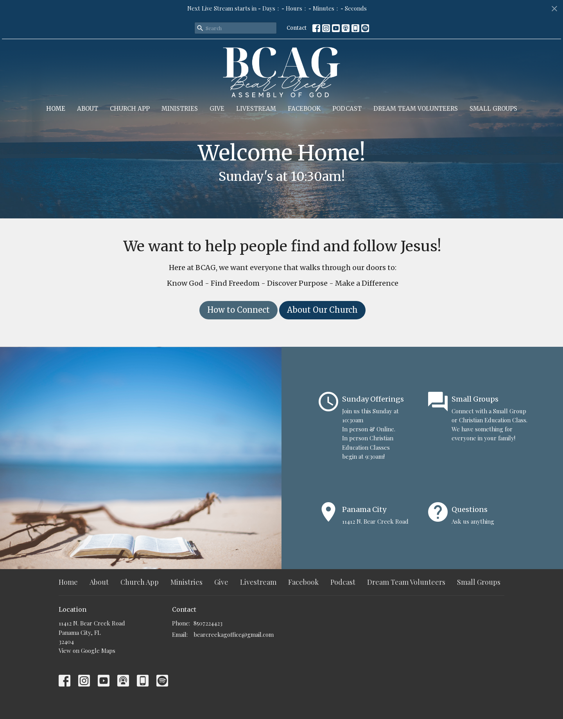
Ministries (179, 108)
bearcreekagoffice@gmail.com (234, 634)
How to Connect (238, 310)
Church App (130, 108)
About (87, 108)
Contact (297, 28)
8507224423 (208, 623)
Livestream (256, 108)
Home (55, 108)
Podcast (347, 108)
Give (217, 108)
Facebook (304, 108)
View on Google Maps (87, 650)
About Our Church (322, 310)
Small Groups (493, 108)
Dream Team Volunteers (415, 108)
